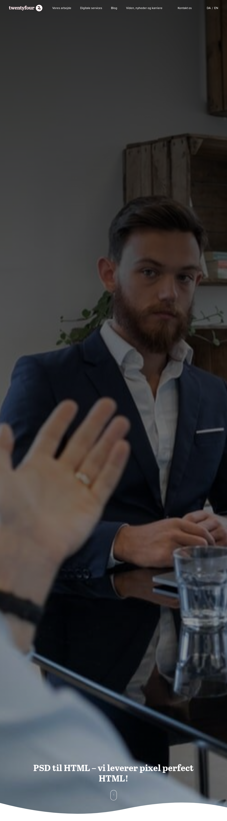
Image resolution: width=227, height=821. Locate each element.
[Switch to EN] (216, 8)
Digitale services (91, 8)
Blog (114, 8)
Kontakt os (185, 8)
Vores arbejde (61, 8)
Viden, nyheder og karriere (144, 8)
